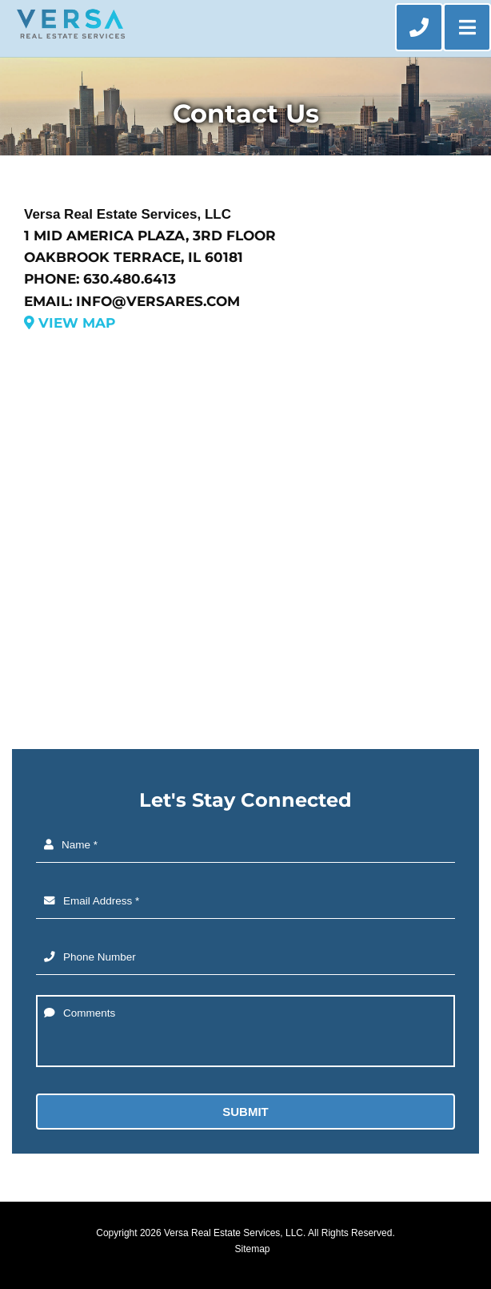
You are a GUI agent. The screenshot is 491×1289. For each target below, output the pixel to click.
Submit (245, 1111)
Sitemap (251, 1249)
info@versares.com (158, 301)
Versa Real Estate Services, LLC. (234, 1233)
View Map (69, 323)
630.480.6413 (129, 279)
